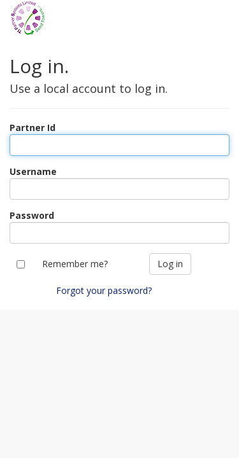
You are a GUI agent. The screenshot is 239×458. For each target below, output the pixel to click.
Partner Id (32, 127)
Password (32, 215)
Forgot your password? (104, 290)
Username (33, 171)
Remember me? (75, 264)
